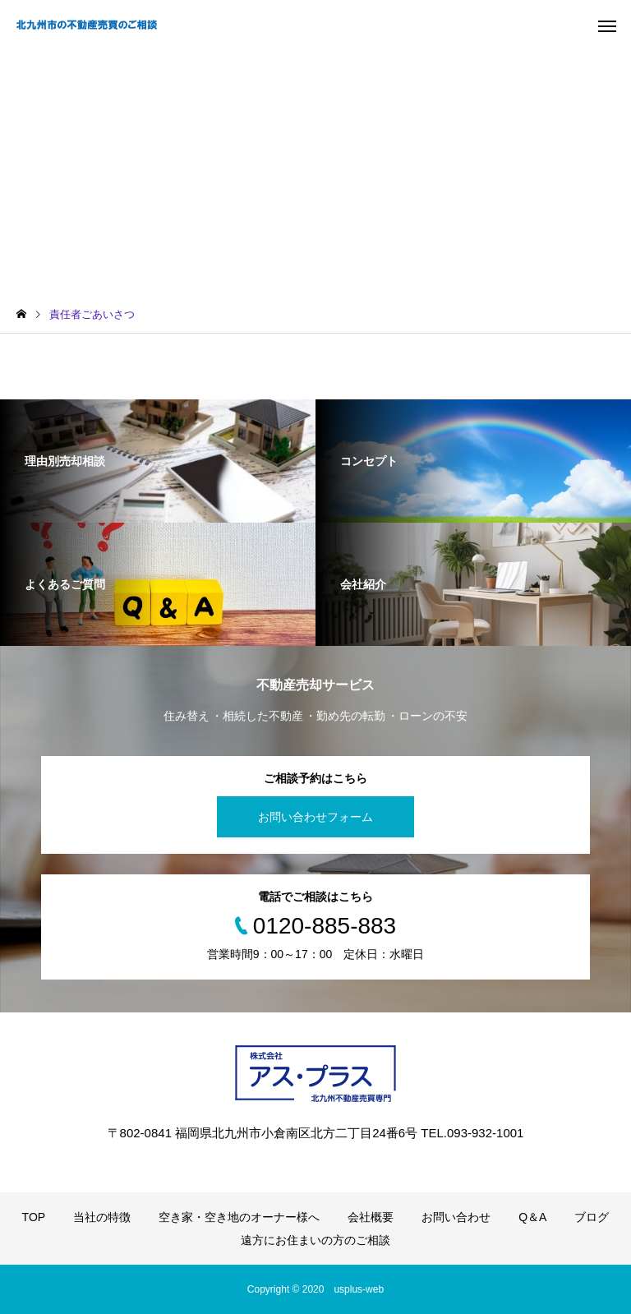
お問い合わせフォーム (315, 816)
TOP (34, 1217)
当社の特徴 (102, 1217)
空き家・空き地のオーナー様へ (239, 1217)
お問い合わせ (456, 1217)
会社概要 (371, 1217)
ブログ (591, 1217)
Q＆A (532, 1217)
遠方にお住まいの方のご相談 (315, 1240)
